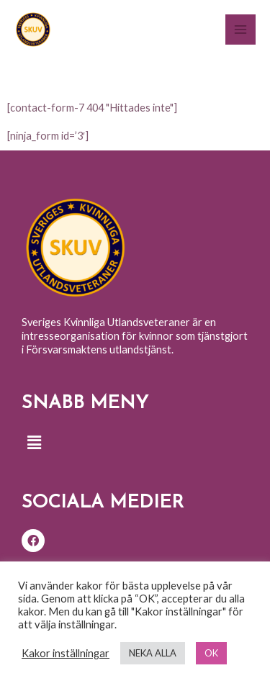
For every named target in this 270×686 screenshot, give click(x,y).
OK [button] (211, 653)
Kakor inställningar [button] (65, 653)
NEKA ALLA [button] (152, 653)
